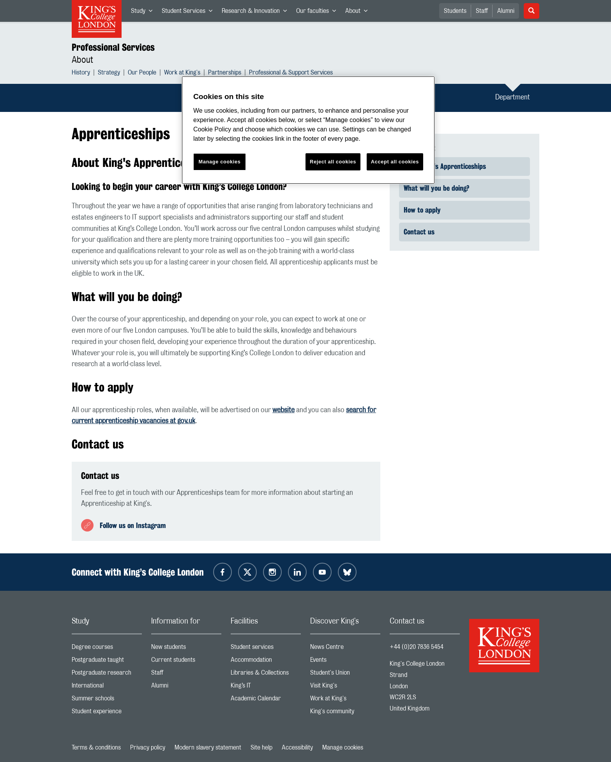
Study (144, 12)
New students (186, 649)
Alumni (505, 11)
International (107, 687)
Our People (142, 73)
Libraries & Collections (266, 674)
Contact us (419, 232)
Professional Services (113, 47)
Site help (261, 747)
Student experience (107, 713)
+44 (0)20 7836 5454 (416, 647)
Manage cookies (342, 747)
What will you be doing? (436, 188)
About (358, 12)
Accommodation (266, 661)
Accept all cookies (395, 162)
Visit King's (345, 687)
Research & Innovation (256, 12)
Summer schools (107, 700)
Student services (266, 649)
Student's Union (345, 674)
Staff (482, 11)
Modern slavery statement (208, 747)
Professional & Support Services (291, 73)
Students (455, 11)
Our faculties (318, 12)
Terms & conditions (96, 747)
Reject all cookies (333, 162)
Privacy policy (147, 747)
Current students (186, 661)
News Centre (345, 649)
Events (345, 661)
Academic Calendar (266, 700)
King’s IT (266, 687)
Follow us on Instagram (133, 525)
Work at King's (182, 73)
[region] (308, 130)
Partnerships (224, 73)
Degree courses (107, 649)
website (283, 410)
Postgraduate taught (107, 661)
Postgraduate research (107, 674)
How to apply (422, 210)
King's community (345, 713)
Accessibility (297, 747)
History (81, 73)
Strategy (109, 73)
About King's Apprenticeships (445, 166)
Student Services (189, 12)
